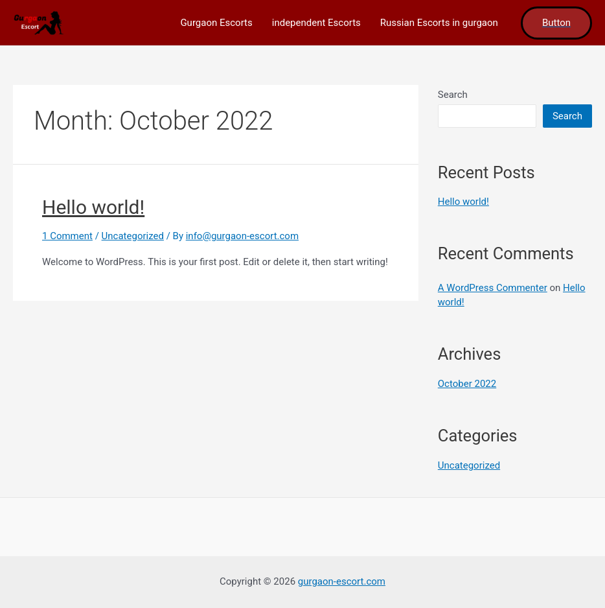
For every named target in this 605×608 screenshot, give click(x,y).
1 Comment (67, 236)
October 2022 (467, 384)
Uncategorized (133, 236)
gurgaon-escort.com (341, 581)
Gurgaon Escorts (216, 23)
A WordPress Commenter (492, 288)
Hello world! (93, 207)
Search (453, 94)
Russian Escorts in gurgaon (439, 23)
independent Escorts (316, 23)
